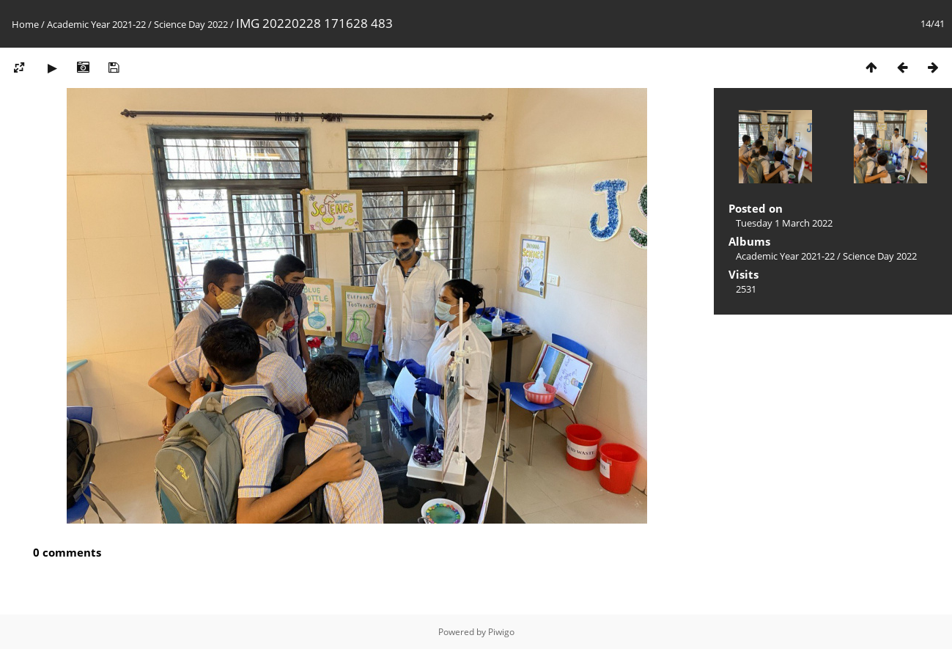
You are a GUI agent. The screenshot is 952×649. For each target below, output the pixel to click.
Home (25, 24)
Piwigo (501, 632)
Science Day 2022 (191, 24)
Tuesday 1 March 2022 (784, 223)
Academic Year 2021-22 (96, 24)
